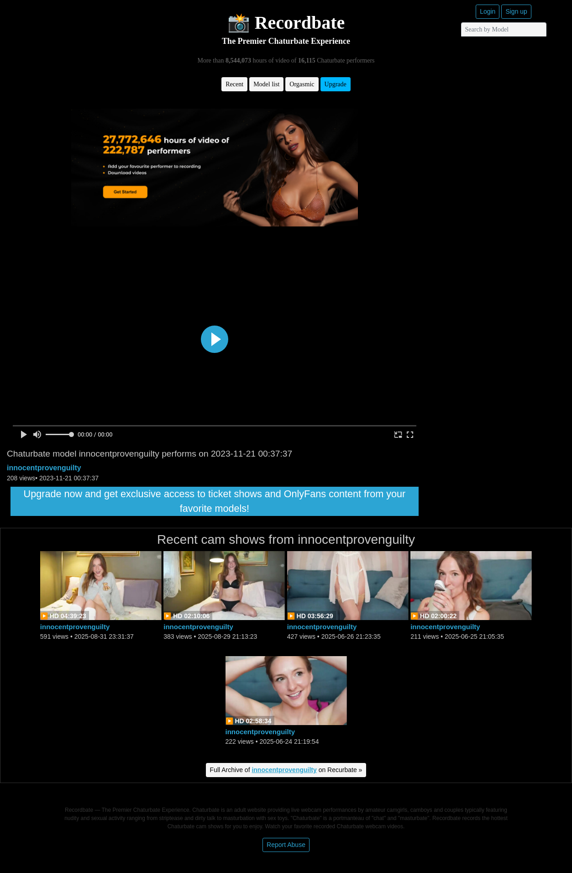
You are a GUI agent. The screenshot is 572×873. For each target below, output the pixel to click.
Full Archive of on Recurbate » (286, 769)
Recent (234, 84)
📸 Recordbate (286, 22)
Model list (266, 84)
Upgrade (335, 84)
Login (487, 11)
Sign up (516, 11)
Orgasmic (301, 84)
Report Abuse (286, 844)
